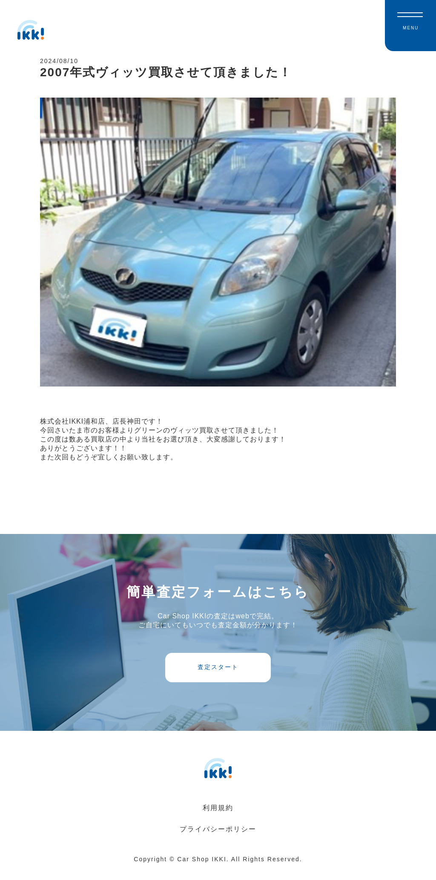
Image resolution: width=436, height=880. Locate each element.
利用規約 (218, 818)
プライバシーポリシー (218, 839)
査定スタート (218, 675)
